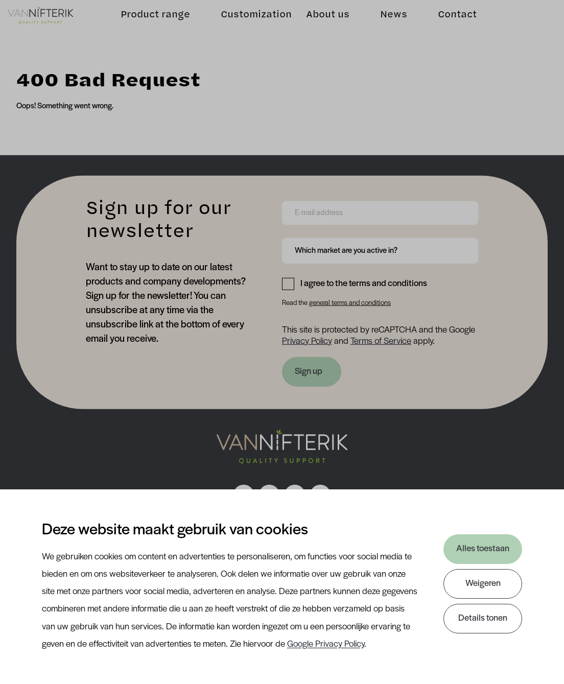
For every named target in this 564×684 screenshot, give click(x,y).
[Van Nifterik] (49, 23)
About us (319, 23)
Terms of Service (380, 341)
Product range (146, 23)
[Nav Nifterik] (282, 447)
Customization (247, 23)
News (384, 23)
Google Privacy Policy (325, 644)
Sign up (308, 371)
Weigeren (483, 583)
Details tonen (482, 618)
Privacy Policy (307, 341)
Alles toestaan (482, 549)
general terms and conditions (350, 303)
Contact (448, 23)
